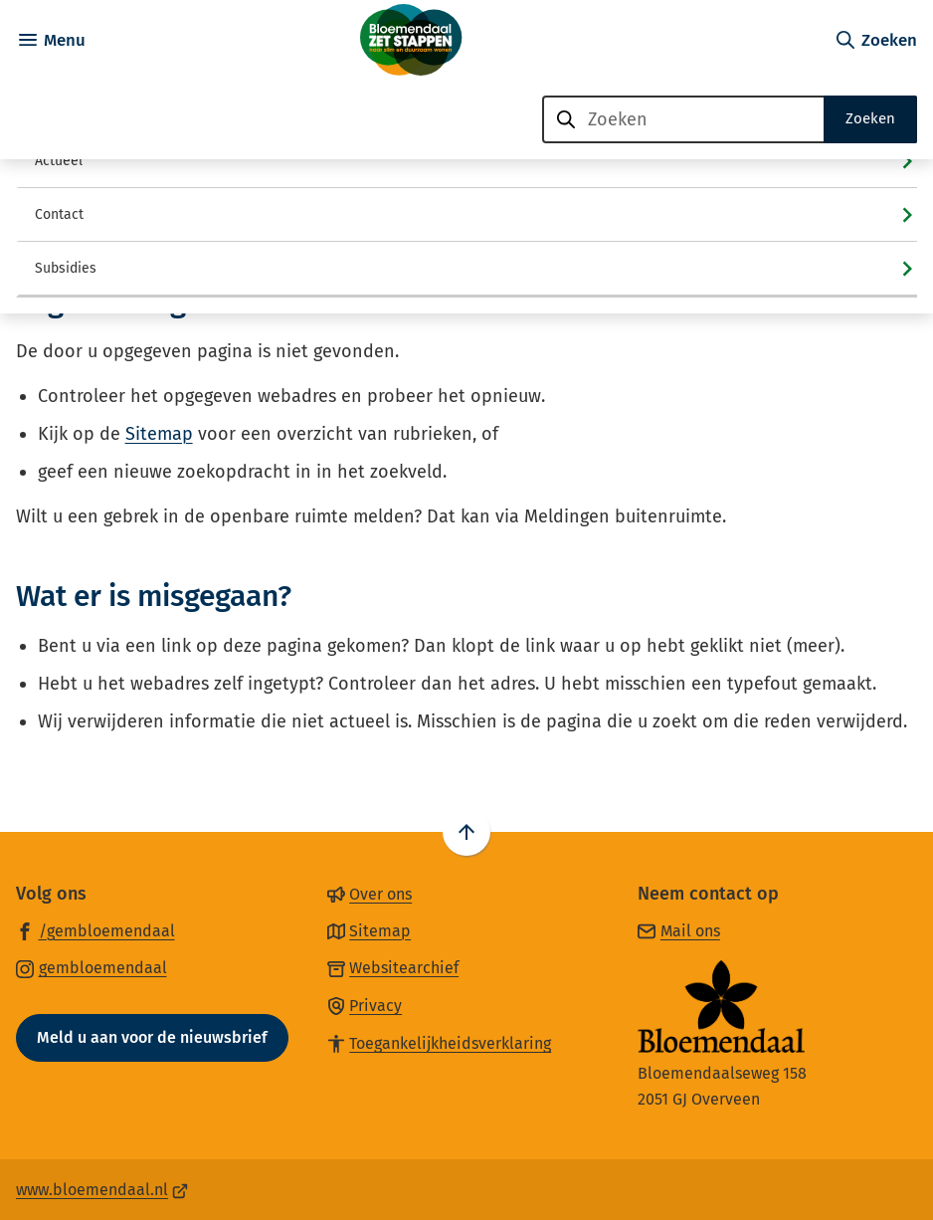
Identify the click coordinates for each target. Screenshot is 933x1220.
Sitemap (159, 434)
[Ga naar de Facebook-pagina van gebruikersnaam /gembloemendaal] (95, 930)
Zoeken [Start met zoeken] (870, 118)
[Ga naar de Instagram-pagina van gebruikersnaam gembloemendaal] (91, 967)
